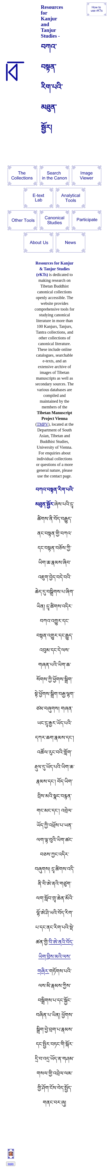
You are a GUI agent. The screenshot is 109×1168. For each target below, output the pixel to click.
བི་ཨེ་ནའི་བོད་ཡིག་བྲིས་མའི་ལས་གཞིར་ (55, 956)
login (11, 1163)
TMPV (42, 424)
